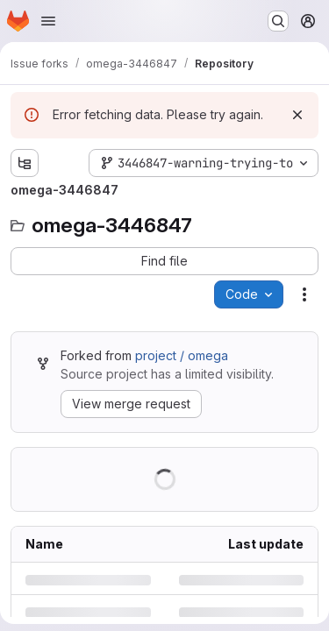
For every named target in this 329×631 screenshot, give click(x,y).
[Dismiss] (297, 114)
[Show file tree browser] (25, 163)
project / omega (181, 355)
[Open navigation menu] (48, 21)
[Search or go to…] (278, 21)
